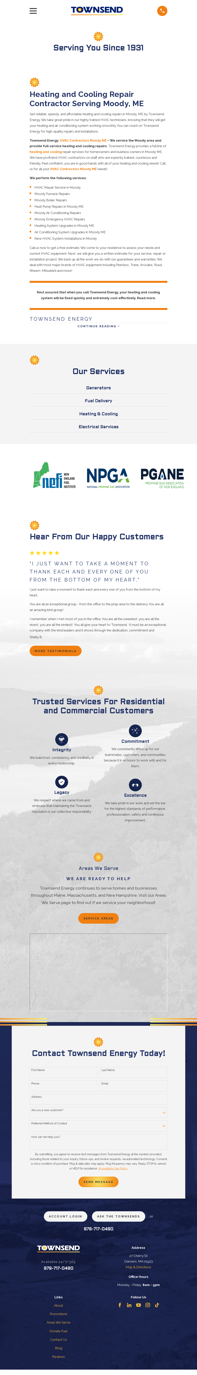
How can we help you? (45, 1140)
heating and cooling (46, 152)
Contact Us (58, 1345)
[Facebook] (120, 1310)
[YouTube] (138, 1310)
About (58, 1311)
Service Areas (98, 921)
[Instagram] (147, 1310)
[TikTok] (157, 1310)
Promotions (58, 1319)
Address (36, 1100)
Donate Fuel (58, 1336)
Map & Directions (138, 1272)
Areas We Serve (58, 1328)
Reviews (58, 1362)
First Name (38, 1073)
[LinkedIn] (129, 1310)
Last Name (108, 1073)
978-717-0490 (98, 1234)
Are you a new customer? (47, 1113)
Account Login (63, 1221)
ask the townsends (120, 1221)
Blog (58, 1354)
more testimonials (58, 653)
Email (105, 1086)
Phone (35, 1086)
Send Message (98, 1186)
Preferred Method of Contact (49, 1126)
